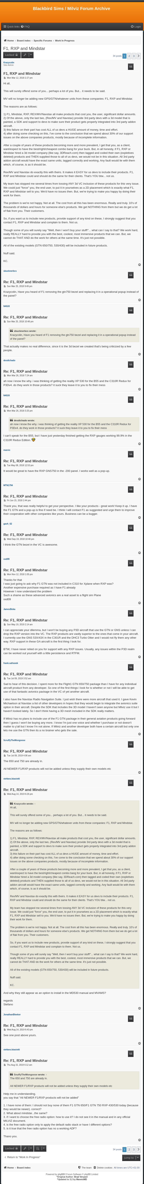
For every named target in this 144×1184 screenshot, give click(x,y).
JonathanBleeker (12, 1014)
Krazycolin (8, 62)
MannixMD (81, 1179)
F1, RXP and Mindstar (24, 48)
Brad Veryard (80, 1177)
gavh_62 (7, 524)
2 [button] (129, 56)
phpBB (61, 1174)
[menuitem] (25, 27)
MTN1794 (8, 485)
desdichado (9, 360)
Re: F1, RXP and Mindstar (25, 282)
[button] (139, 56)
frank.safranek (10, 663)
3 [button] (134, 56)
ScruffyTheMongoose (14, 740)
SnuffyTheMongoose (25, 1074)
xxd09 (6, 559)
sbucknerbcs (10, 271)
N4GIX (6, 306)
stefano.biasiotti (11, 779)
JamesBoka (9, 609)
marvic (6, 450)
